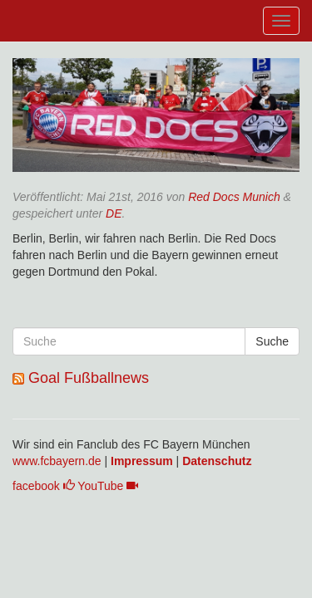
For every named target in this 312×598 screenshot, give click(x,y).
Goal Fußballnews (88, 378)
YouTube (107, 486)
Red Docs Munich (234, 196)
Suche (272, 341)
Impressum (142, 461)
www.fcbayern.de (57, 461)
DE (113, 213)
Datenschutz (216, 461)
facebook (43, 486)
